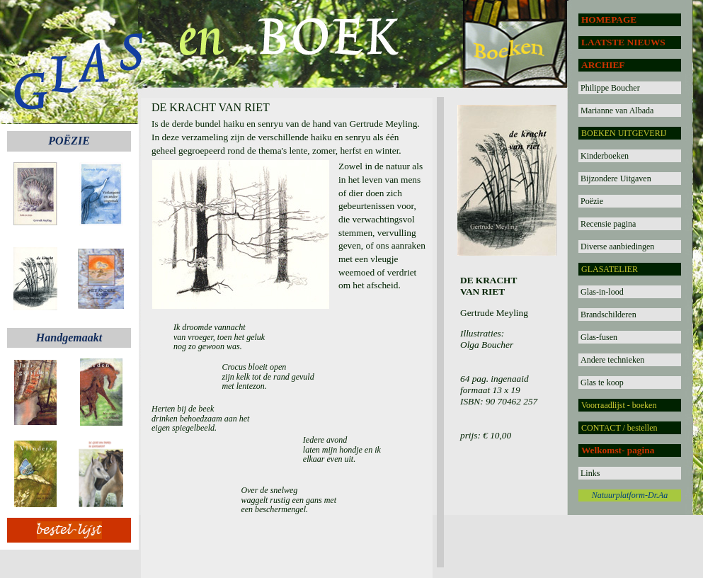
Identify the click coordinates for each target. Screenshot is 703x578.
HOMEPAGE (608, 19)
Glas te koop (602, 382)
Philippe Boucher (610, 88)
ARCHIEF (602, 65)
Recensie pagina (608, 224)
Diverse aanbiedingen (617, 246)
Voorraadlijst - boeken (618, 405)
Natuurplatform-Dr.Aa (630, 495)
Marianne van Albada (617, 110)
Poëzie (592, 201)
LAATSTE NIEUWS (623, 42)
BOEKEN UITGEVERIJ (623, 133)
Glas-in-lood (602, 292)
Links (590, 473)
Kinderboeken (605, 156)
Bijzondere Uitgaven (616, 178)
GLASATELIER (609, 269)
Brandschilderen (608, 314)
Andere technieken (612, 360)
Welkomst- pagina (617, 450)
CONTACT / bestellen (619, 428)
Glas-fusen (599, 337)
